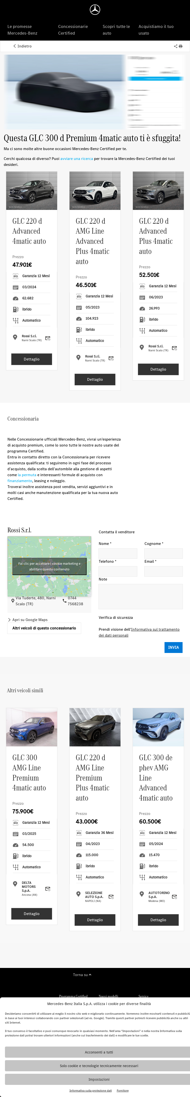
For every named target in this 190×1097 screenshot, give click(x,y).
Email (150, 561)
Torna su (82, 974)
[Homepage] (95, 10)
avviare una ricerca (76, 158)
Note (103, 579)
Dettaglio (32, 359)
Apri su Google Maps (30, 619)
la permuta (27, 474)
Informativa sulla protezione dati (91, 1091)
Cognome (154, 544)
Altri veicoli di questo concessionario (44, 628)
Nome (105, 544)
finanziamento (19, 480)
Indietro (22, 46)
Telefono (108, 561)
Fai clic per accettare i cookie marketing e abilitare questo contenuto (49, 566)
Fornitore (123, 1091)
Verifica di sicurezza (116, 617)
